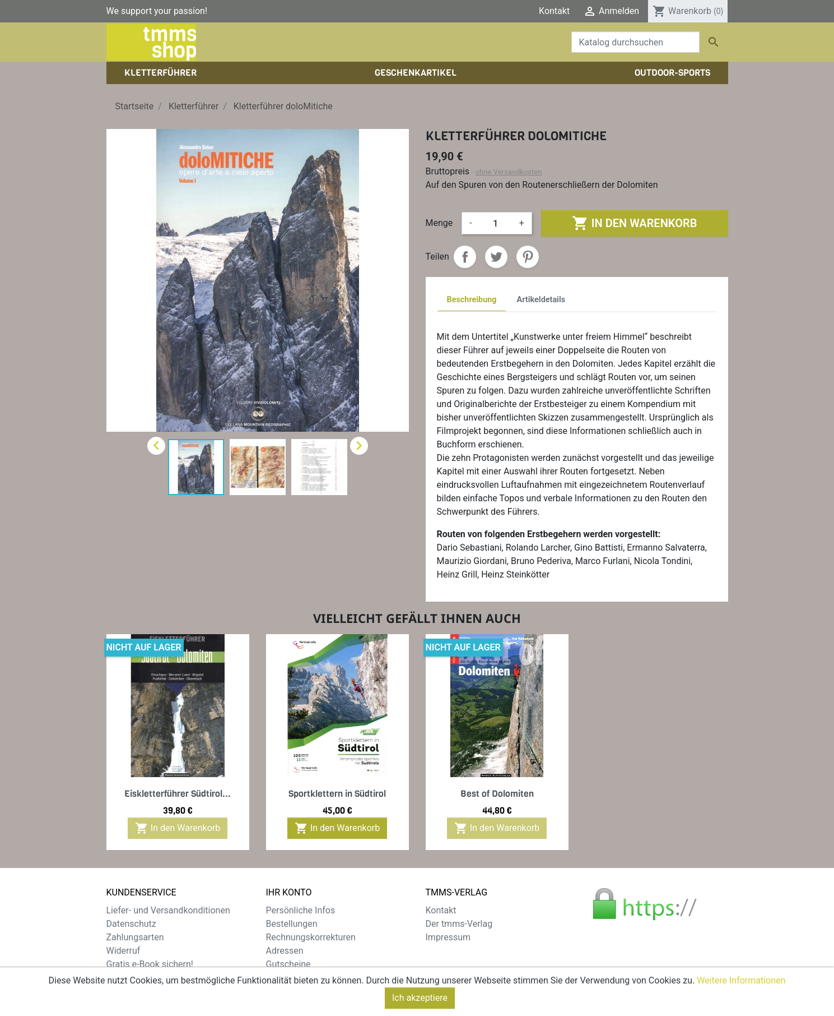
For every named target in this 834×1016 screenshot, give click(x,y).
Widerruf (123, 950)
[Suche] (635, 42)
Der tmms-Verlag (459, 923)
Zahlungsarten (135, 937)
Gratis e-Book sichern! (149, 964)
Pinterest (527, 257)
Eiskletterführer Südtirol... (177, 794)
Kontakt (554, 11)
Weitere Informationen (741, 985)
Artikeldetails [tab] (541, 299)
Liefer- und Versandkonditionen (168, 910)
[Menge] (495, 223)
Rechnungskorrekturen (311, 937)
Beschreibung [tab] (472, 299)
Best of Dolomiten (497, 794)
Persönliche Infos (301, 910)
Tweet (496, 257)
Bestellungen (292, 923)
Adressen (285, 950)
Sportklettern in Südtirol (337, 794)
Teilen (465, 257)
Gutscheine (288, 964)
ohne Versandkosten (509, 172)
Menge (439, 223)
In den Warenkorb (634, 223)
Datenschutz (131, 923)
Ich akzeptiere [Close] (420, 1002)
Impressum (448, 937)
